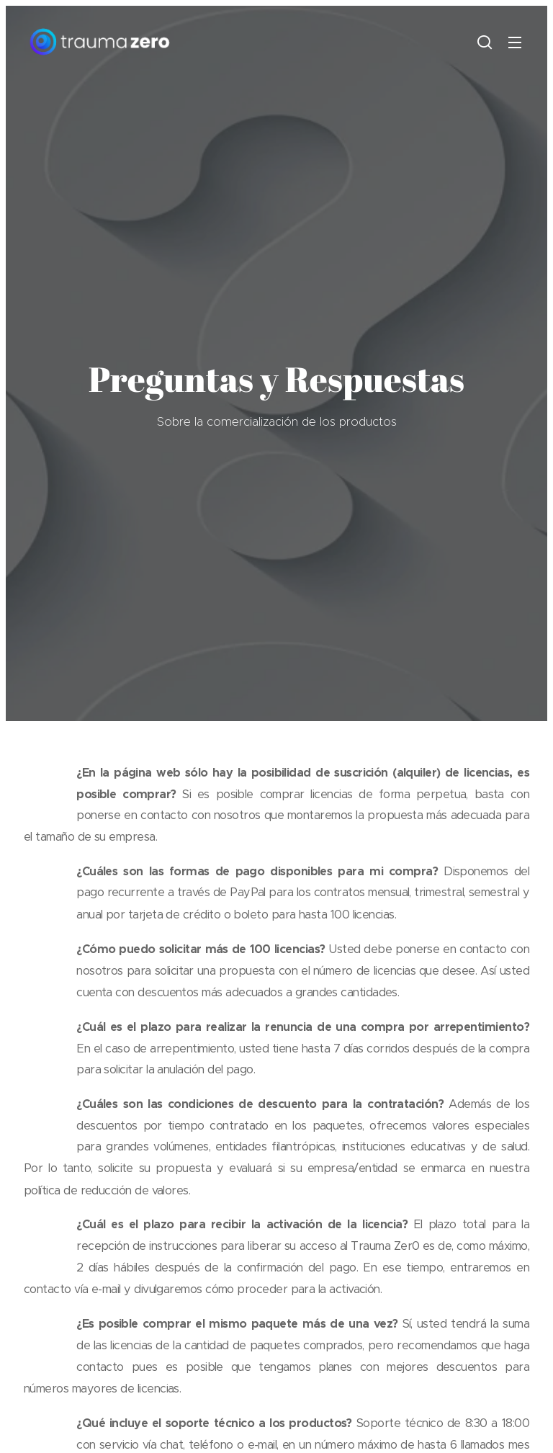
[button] (484, 42)
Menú (514, 42)
